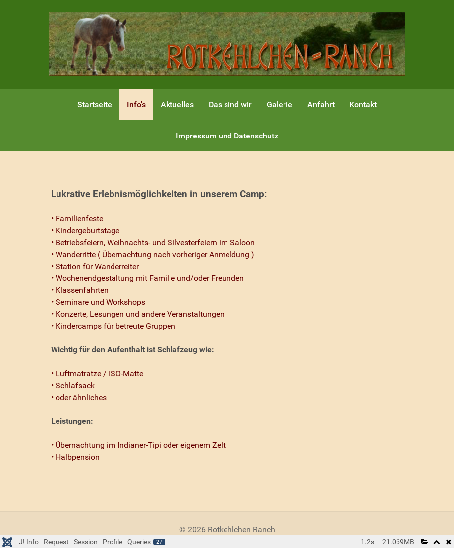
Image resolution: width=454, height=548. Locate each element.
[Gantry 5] (227, 44)
